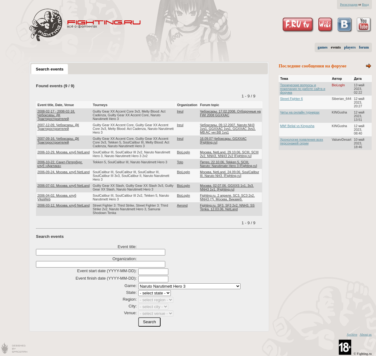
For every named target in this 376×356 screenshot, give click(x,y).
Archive (352, 334)
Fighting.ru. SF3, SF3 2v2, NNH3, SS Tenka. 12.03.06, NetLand (227, 207)
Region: (130, 299)
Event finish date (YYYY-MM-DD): (106, 278)
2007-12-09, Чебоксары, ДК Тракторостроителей (58, 127)
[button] (149, 322)
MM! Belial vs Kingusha (297, 126)
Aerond (182, 205)
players (350, 47)
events (336, 47)
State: (131, 292)
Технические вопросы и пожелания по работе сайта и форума (302, 88)
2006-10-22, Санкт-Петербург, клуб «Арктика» (60, 164)
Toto (180, 162)
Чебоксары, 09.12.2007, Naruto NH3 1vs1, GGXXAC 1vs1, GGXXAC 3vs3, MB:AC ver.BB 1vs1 (227, 128)
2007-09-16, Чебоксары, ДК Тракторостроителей (58, 140)
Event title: (127, 246)
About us (366, 334)
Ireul (180, 111)
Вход (365, 4)
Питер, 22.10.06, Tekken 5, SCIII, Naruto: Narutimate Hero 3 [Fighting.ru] (228, 164)
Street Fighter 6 (291, 99)
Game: (131, 285)
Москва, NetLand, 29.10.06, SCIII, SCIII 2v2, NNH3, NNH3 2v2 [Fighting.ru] (229, 154)
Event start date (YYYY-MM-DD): (107, 270)
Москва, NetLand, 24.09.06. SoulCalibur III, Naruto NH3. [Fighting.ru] (229, 174)
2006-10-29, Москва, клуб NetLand (64, 152)
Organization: (125, 258)
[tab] (49, 69)
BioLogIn (183, 152)
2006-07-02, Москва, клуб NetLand (64, 185)
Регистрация (348, 4)
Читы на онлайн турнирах (300, 112)
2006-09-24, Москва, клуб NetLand (64, 172)
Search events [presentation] (49, 69)
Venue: (130, 313)
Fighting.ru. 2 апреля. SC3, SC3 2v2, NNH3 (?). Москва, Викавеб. (227, 197)
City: (133, 306)
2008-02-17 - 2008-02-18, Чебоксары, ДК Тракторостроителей (56, 115)
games (323, 47)
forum (364, 47)
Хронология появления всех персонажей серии (301, 141)
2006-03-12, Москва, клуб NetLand (64, 205)
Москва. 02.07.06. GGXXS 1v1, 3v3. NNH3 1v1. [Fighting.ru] (227, 187)
